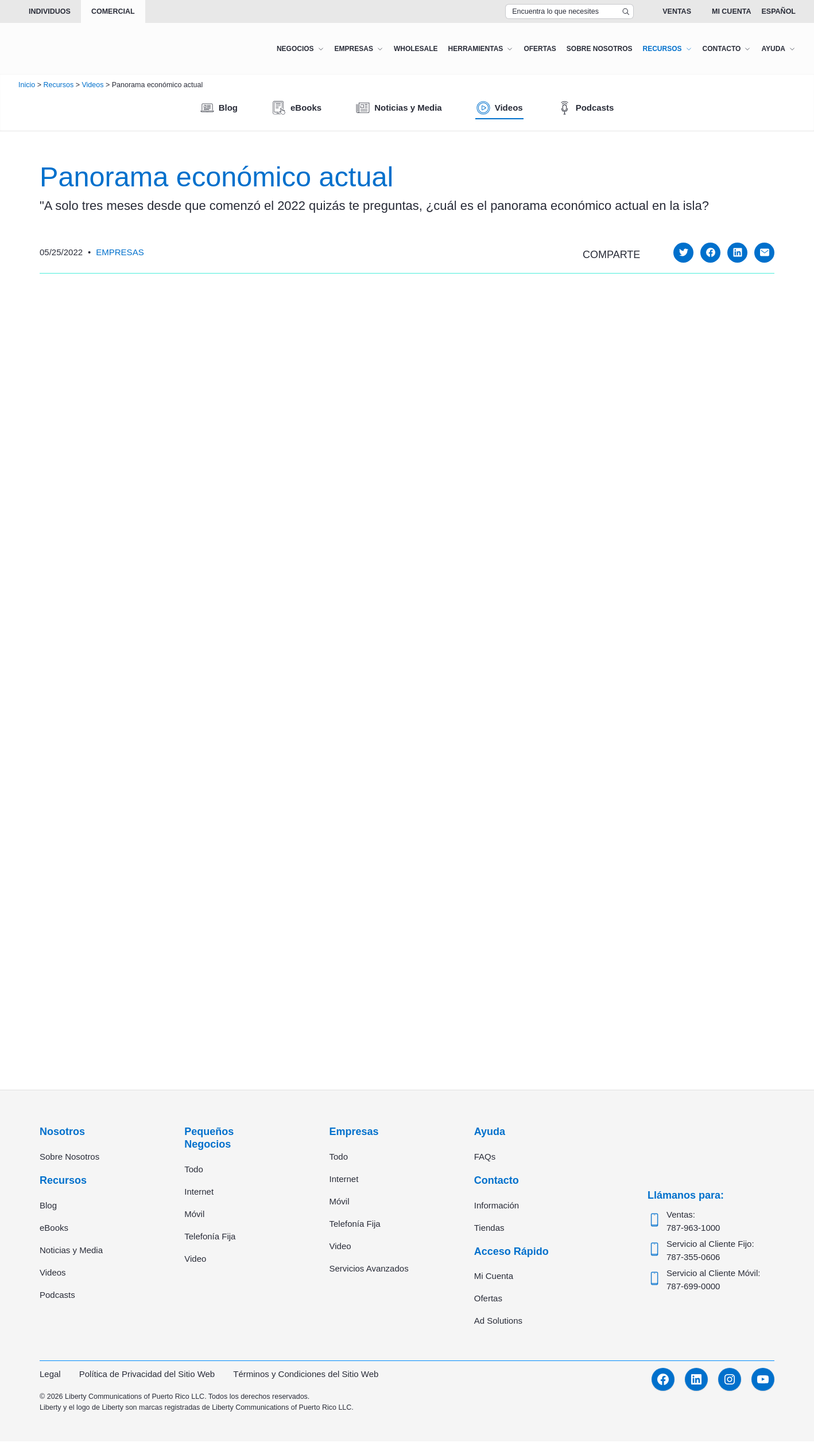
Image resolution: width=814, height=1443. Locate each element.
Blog (48, 1207)
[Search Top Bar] (569, 11)
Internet (199, 1193)
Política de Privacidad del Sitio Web (147, 1375)
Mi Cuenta (731, 11)
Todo (193, 1171)
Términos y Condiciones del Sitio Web (305, 1375)
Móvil (194, 1215)
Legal (50, 1375)
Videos (53, 1274)
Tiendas (489, 1229)
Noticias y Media (71, 1252)
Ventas (676, 11)
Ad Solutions (498, 1322)
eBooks (54, 1229)
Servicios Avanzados (369, 1270)
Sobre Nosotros (69, 1158)
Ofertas (488, 1300)
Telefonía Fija (209, 1238)
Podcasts (57, 1296)
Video (195, 1260)
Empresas (120, 252)
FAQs (485, 1158)
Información (496, 1207)
